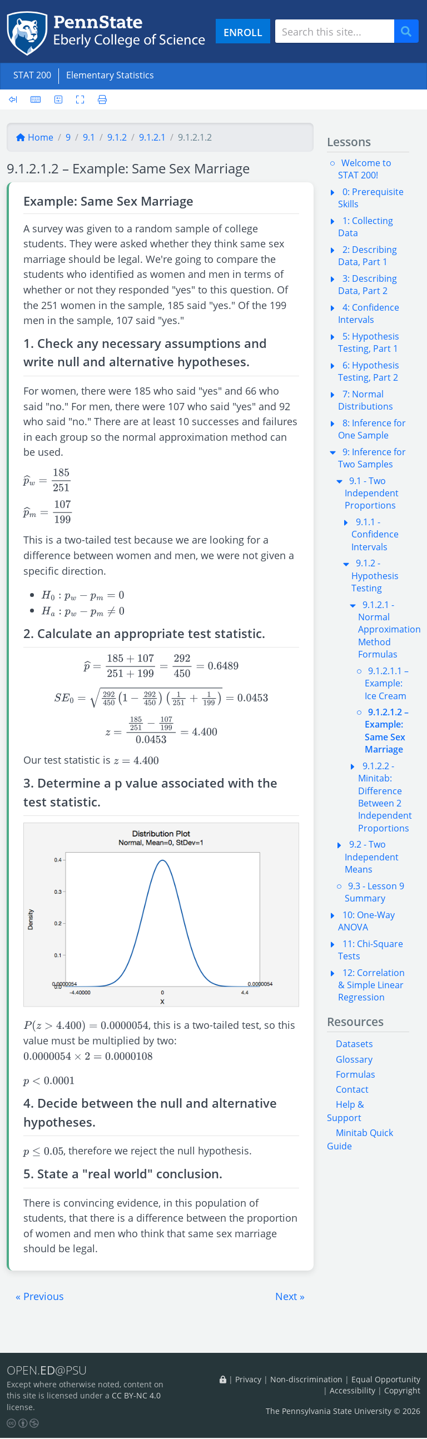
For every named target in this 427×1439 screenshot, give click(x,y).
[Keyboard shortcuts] (35, 99)
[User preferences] (58, 99)
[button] (40, 1296)
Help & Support (345, 1111)
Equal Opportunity (385, 1379)
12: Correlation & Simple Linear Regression (371, 985)
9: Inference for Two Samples (372, 458)
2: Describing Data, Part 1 (367, 255)
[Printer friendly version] (99, 99)
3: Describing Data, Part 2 (367, 284)
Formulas (355, 1074)
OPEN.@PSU (49, 1370)
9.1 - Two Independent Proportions (372, 493)
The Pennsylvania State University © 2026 (343, 1411)
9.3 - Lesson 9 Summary (374, 892)
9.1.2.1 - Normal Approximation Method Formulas (389, 630)
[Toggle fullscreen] (80, 99)
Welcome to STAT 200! (364, 169)
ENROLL (243, 32)
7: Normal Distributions (365, 400)
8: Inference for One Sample (372, 429)
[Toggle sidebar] (16, 99)
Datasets (354, 1044)
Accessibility (352, 1391)
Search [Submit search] (410, 31)
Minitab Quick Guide (360, 1139)
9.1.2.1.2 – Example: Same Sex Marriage (387, 730)
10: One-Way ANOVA (366, 921)
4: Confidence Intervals (368, 313)
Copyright (402, 1391)
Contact (352, 1089)
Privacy (248, 1379)
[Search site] (335, 31)
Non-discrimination (306, 1379)
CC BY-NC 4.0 (136, 1396)
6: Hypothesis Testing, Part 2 (368, 371)
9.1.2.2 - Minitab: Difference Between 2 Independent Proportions (385, 797)
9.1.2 (117, 137)
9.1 (89, 137)
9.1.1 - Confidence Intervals (375, 534)
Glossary (354, 1059)
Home (34, 137)
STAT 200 (32, 75)
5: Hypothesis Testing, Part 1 (368, 342)
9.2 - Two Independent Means (372, 856)
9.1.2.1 (152, 137)
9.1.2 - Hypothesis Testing (375, 575)
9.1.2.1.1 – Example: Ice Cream (387, 683)
